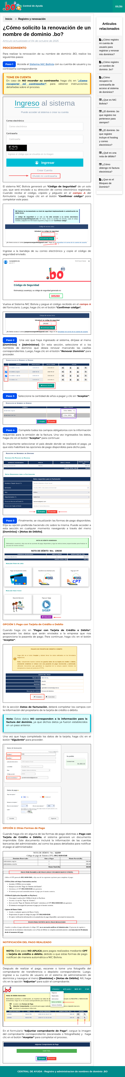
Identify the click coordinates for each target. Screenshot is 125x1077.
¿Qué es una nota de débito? (107, 154)
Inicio (8, 19)
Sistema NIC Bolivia (42, 64)
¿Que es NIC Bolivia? (108, 101)
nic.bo (118, 6)
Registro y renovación (32, 19)
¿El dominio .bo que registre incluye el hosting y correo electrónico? (109, 137)
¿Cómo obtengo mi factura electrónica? (109, 168)
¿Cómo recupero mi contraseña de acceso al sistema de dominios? (108, 84)
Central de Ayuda (23, 6)
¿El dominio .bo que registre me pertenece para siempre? (109, 117)
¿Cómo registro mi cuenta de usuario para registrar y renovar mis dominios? (109, 47)
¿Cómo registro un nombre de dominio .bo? (109, 66)
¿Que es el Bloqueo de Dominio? (106, 183)
